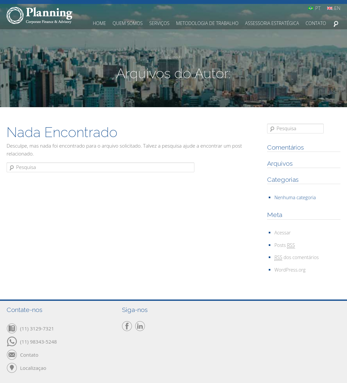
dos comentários (296, 257)
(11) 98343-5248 (38, 341)
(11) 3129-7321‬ (37, 328)
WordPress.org (290, 270)
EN (337, 8)
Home (172, 57)
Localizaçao (33, 368)
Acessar (282, 232)
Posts (284, 245)
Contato (29, 354)
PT (318, 8)
